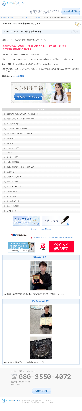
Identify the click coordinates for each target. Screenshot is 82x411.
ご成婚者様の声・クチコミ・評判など (20, 167)
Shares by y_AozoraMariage (41, 229)
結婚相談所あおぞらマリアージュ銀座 (42, 402)
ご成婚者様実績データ (15, 162)
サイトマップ (11, 211)
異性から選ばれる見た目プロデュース (20, 133)
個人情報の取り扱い (14, 201)
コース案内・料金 (13, 124)
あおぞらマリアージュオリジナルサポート (22, 119)
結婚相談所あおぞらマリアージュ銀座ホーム (23, 114)
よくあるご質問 (12, 157)
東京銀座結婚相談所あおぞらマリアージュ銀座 (36, 400)
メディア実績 (11, 196)
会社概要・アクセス (14, 177)
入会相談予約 (11, 138)
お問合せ (10, 143)
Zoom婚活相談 (19, 76)
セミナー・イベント (14, 186)
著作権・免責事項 (13, 206)
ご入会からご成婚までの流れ (17, 129)
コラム (9, 153)
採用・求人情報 (12, 182)
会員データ (11, 172)
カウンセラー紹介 (13, 148)
